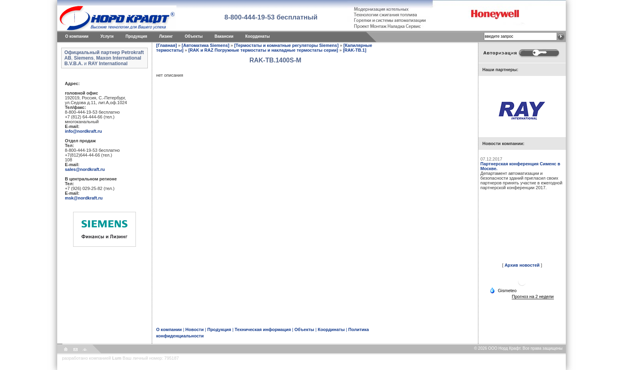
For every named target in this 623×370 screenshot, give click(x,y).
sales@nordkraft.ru (85, 169)
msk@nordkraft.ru (84, 198)
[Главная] (166, 45)
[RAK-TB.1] (354, 50)
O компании (77, 36)
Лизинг (166, 36)
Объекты (194, 36)
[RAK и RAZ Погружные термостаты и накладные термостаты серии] (263, 50)
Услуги (107, 36)
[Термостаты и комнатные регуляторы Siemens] (286, 45)
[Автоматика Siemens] (205, 45)
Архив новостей (522, 265)
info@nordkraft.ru (83, 131)
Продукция (136, 36)
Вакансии (224, 36)
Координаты (257, 36)
